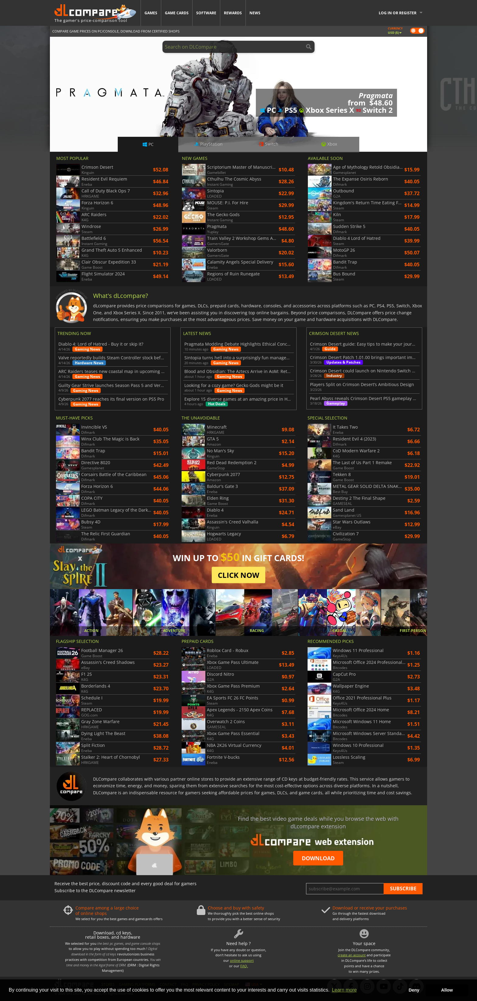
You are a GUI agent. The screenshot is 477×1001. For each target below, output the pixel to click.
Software (206, 13)
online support (242, 960)
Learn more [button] (344, 989)
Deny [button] (414, 990)
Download (318, 858)
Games (150, 13)
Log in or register (397, 13)
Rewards (233, 13)
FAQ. (244, 966)
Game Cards (177, 13)
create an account (352, 955)
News (254, 13)
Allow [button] (447, 990)
